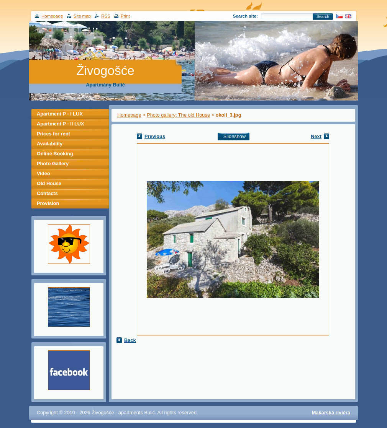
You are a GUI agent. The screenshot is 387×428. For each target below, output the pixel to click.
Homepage (129, 115)
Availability (49, 143)
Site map (82, 16)
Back (130, 340)
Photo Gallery (53, 163)
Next (316, 136)
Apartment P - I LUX (60, 114)
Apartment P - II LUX (60, 124)
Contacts (47, 193)
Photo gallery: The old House (178, 115)
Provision (48, 203)
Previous (154, 136)
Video (43, 173)
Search (322, 17)
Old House (49, 183)
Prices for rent (53, 134)
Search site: (245, 16)
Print (125, 16)
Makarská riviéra (331, 412)
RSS (105, 16)
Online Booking (55, 153)
